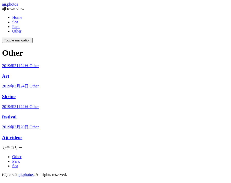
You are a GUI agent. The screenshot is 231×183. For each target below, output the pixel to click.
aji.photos (10, 4)
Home (17, 17)
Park (16, 26)
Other (16, 31)
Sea (15, 22)
